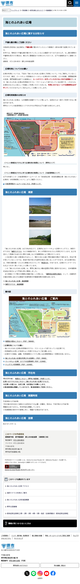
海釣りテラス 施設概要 (14, 284)
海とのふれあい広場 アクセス (18, 486)
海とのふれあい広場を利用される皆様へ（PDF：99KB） (26, 358)
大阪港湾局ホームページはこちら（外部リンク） (23, 183)
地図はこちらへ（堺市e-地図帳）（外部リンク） (33, 378)
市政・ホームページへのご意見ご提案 (57, 535)
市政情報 (25, 10)
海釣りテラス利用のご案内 (17, 493)
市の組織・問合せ (60, 565)
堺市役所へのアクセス (20, 565)
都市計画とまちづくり (37, 10)
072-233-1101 (14, 560)
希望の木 (44, 262)
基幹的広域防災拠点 (53, 274)
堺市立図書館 (12, 506)
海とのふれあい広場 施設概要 (17, 281)
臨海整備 (49, 10)
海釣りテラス (16, 251)
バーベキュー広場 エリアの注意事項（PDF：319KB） (26, 361)
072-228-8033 (19, 440)
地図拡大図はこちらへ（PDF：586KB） (20, 341)
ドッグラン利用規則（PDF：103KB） (19, 364)
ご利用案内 (4, 535)
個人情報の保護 (37, 535)
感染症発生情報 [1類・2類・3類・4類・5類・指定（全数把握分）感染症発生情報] (37, 513)
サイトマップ (18, 538)
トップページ (15, 10)
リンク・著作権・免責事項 (20, 535)
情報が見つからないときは (19, 523)
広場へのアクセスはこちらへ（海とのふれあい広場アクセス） (26, 381)
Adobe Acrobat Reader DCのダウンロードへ (19, 468)
